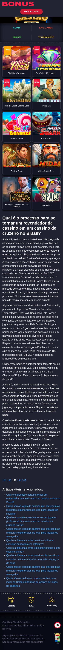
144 (19, 480)
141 (4, 480)
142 (9, 480)
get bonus (31, 11)
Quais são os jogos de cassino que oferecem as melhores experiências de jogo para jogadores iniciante (33, 510)
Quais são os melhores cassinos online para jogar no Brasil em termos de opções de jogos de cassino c (32, 582)
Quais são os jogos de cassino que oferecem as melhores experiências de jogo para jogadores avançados (33, 533)
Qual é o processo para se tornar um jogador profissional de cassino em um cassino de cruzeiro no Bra (31, 521)
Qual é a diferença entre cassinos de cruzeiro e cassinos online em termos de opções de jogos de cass (32, 559)
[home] (31, 4)
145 (24, 480)
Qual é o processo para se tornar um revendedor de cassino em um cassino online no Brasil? (33, 498)
